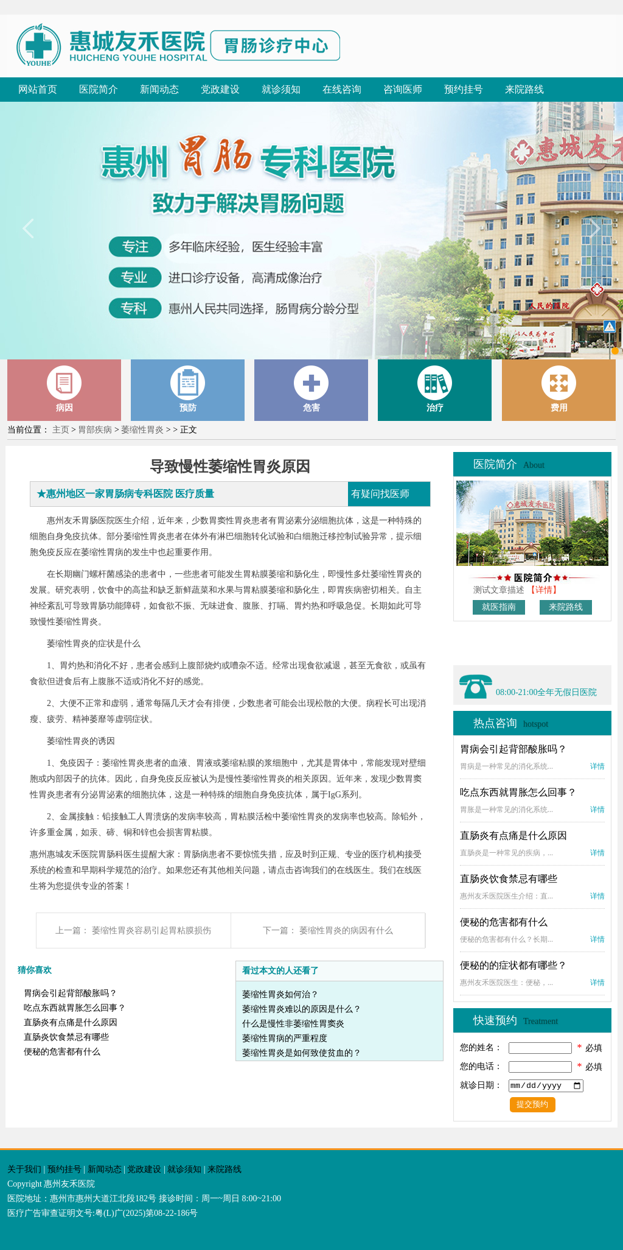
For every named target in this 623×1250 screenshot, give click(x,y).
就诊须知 (281, 89)
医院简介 (98, 89)
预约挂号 (463, 89)
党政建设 (220, 89)
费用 (559, 388)
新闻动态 (159, 89)
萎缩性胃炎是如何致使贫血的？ (301, 1053)
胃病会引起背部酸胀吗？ (70, 993)
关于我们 (24, 1169)
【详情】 (544, 590)
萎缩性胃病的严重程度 (284, 1038)
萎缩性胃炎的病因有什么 (346, 930)
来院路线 (524, 89)
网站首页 (37, 89)
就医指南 (499, 607)
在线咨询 (341, 89)
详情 (597, 766)
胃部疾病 (95, 429)
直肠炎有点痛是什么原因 (70, 1022)
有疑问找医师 (380, 494)
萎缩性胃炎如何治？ (280, 994)
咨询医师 (402, 89)
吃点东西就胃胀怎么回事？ (75, 1007)
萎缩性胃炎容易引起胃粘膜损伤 (151, 930)
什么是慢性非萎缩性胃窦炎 (293, 1023)
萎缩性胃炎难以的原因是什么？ (301, 1009)
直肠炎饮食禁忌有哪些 (66, 1037)
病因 (64, 388)
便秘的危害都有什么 (62, 1051)
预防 (188, 388)
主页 (60, 429)
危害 (311, 388)
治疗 (435, 388)
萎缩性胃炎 (142, 429)
